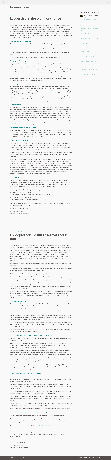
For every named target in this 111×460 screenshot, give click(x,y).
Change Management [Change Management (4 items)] (85, 30)
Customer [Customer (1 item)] (96, 38)
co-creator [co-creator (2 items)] (89, 33)
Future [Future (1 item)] (82, 43)
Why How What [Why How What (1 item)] (92, 71)
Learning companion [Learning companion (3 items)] (85, 53)
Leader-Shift (18, 15)
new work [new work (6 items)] (83, 61)
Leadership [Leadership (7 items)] (83, 51)
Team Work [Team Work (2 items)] (83, 69)
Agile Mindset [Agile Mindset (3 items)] (83, 28)
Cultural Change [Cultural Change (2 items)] (84, 38)
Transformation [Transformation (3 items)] (90, 69)
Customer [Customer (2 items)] (91, 38)
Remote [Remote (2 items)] (87, 66)
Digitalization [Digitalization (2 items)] (91, 41)
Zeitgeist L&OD (19, 231)
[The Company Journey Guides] (7, 2)
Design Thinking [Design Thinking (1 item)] (84, 41)
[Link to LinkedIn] (100, 457)
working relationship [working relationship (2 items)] (85, 74)
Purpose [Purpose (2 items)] (82, 66)
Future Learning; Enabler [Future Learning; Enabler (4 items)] (86, 46)
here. (63, 277)
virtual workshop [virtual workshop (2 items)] (84, 71)
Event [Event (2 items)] (97, 41)
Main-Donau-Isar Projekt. (46, 426)
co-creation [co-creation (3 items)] (83, 33)
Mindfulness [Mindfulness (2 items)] (93, 56)
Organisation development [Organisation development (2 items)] (92, 61)
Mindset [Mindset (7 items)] (82, 59)
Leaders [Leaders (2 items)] (94, 48)
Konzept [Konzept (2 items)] (82, 48)
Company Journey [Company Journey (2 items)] (84, 35)
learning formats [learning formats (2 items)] (94, 53)
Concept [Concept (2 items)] (91, 35)
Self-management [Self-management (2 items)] (94, 66)
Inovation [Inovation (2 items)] (94, 46)
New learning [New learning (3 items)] (88, 59)
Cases (12, 231)
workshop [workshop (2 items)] (93, 74)
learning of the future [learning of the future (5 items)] (85, 56)
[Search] (107, 2)
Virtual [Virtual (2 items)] (96, 69)
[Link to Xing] (97, 457)
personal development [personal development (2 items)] (91, 64)
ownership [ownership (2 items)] (83, 64)
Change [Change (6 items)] (96, 28)
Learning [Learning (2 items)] (89, 51)
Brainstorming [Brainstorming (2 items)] (91, 28)
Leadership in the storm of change (35, 18)
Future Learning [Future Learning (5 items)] (88, 43)
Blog (11, 15)
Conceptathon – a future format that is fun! (39, 237)
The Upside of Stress (52, 93)
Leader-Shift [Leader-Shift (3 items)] (88, 48)
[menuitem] (47, 2)
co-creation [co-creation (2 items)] (93, 30)
